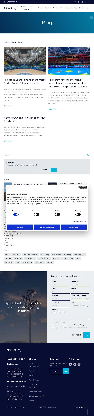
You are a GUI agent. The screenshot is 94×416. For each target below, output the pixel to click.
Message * (70, 314)
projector (56, 258)
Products (32, 371)
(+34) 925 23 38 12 (10, 2)
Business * (61, 298)
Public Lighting (68, 258)
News (5, 224)
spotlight (50, 262)
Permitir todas (73, 227)
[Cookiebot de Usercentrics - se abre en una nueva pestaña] (79, 187)
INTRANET (79, 408)
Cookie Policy (51, 407)
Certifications (34, 380)
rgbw (77, 258)
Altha (6, 255)
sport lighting (39, 262)
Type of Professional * (80, 298)
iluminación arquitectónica (13, 258)
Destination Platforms (30, 255)
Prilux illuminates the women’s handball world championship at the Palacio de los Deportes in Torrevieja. (67, 83)
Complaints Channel (36, 396)
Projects (32, 375)
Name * (61, 283)
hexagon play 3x (79, 255)
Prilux (5, 229)
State (80, 305)
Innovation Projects (36, 391)
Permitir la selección (47, 227)
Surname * (80, 283)
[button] (47, 170)
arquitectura (16, 255)
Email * (61, 290)
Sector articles (8, 238)
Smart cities (9, 262)
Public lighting (8, 236)
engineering (45, 255)
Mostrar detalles (78, 221)
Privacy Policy (79, 325)
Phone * (80, 289)
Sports (6, 243)
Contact (32, 401)
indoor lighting (30, 258)
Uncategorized (8, 245)
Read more (8, 106)
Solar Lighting (27, 262)
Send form (80, 335)
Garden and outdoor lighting (61, 255)
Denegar (20, 227)
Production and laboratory (12, 233)
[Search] (88, 155)
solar (17, 262)
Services (6, 240)
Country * (61, 305)
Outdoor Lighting (44, 258)
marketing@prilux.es (14, 376)
